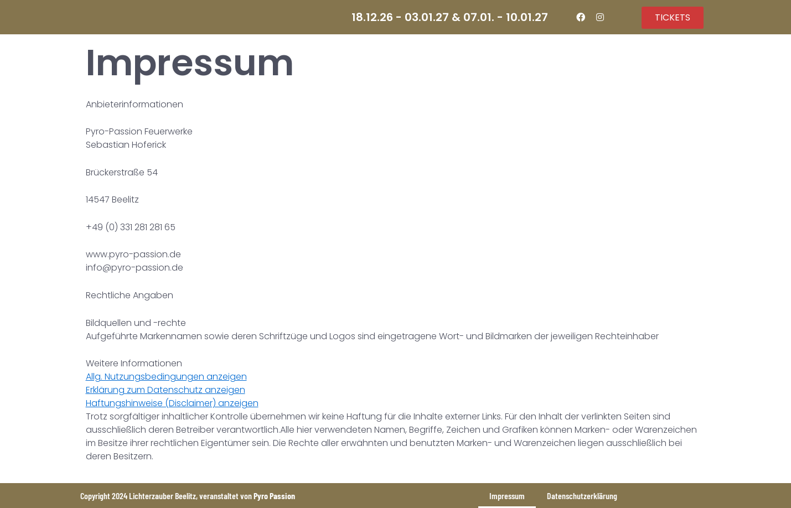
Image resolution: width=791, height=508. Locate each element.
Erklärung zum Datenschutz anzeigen (165, 389)
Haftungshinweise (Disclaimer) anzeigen (172, 403)
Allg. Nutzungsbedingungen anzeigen (166, 376)
